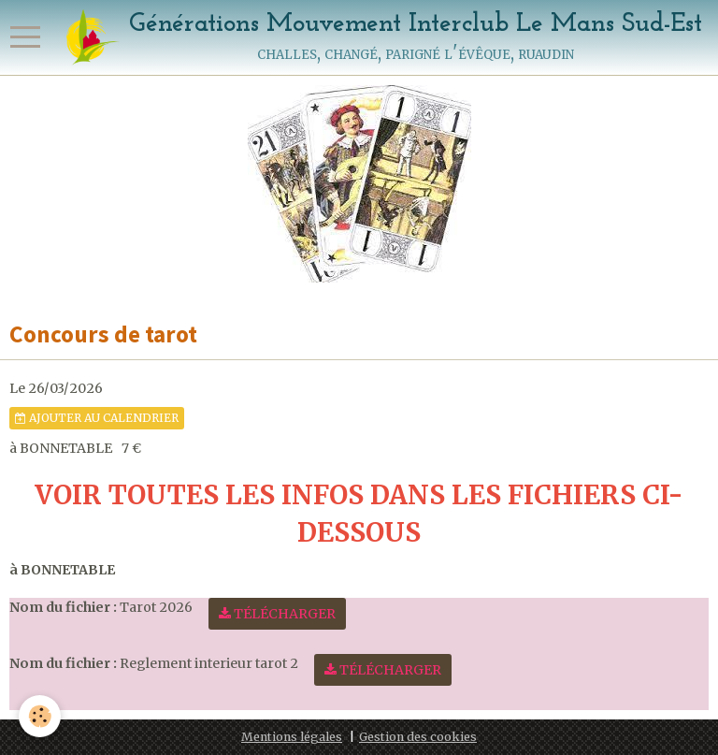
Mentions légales (291, 737)
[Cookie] (40, 716)
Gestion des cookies (418, 737)
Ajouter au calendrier (97, 418)
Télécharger (277, 613)
